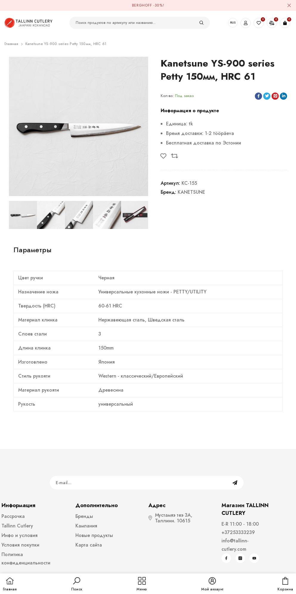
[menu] (142, 584)
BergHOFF (142, 5)
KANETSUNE (191, 192)
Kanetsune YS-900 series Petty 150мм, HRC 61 (65, 44)
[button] (76, 584)
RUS (232, 22)
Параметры (32, 249)
